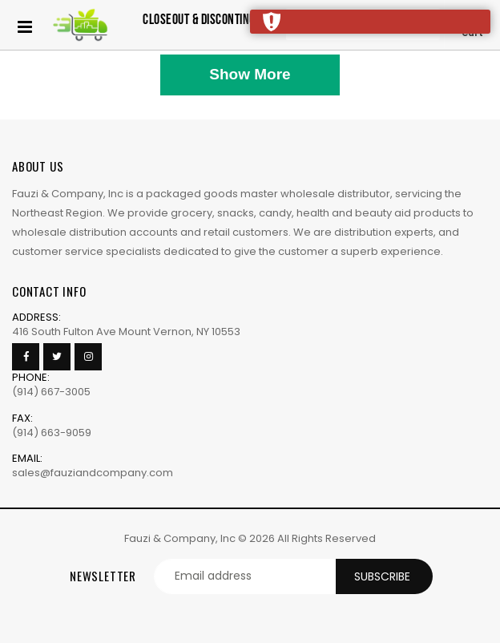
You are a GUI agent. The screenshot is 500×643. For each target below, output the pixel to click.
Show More (249, 74)
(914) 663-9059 (51, 432)
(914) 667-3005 (51, 391)
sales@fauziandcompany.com (92, 472)
